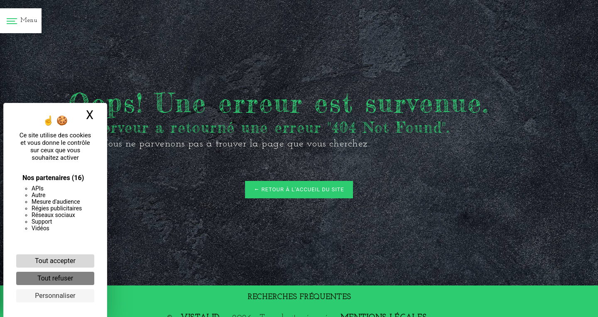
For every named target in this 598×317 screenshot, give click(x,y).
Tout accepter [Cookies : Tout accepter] (55, 261)
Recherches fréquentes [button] (299, 297)
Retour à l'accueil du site (299, 189)
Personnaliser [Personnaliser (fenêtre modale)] (55, 296)
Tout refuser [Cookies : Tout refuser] (55, 278)
